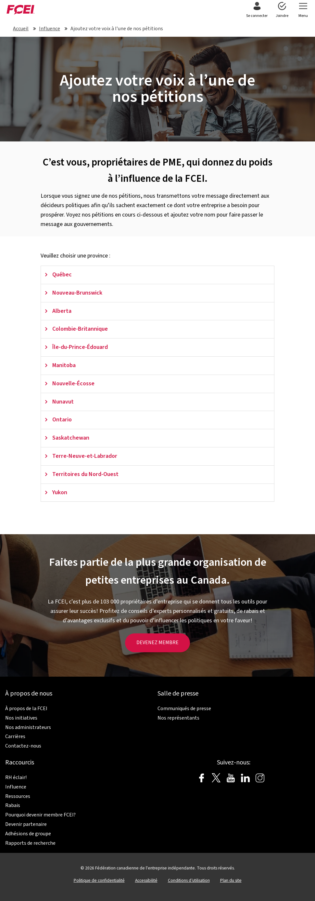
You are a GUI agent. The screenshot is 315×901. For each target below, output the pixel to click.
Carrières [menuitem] (15, 736)
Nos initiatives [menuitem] (21, 718)
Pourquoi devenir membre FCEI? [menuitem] (40, 814)
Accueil (21, 29)
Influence (49, 29)
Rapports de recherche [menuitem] (30, 843)
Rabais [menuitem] (12, 805)
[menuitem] (257, 10)
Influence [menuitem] (15, 786)
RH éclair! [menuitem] (16, 777)
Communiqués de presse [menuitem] (184, 708)
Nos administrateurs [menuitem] (28, 727)
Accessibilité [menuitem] (146, 880)
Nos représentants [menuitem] (178, 718)
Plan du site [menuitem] (231, 880)
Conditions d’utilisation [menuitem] (189, 880)
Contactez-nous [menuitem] (23, 745)
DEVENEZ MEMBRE (157, 642)
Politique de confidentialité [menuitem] (99, 880)
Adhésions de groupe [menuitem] (28, 833)
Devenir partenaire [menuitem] (26, 824)
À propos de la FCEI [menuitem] (26, 708)
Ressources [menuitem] (17, 796)
